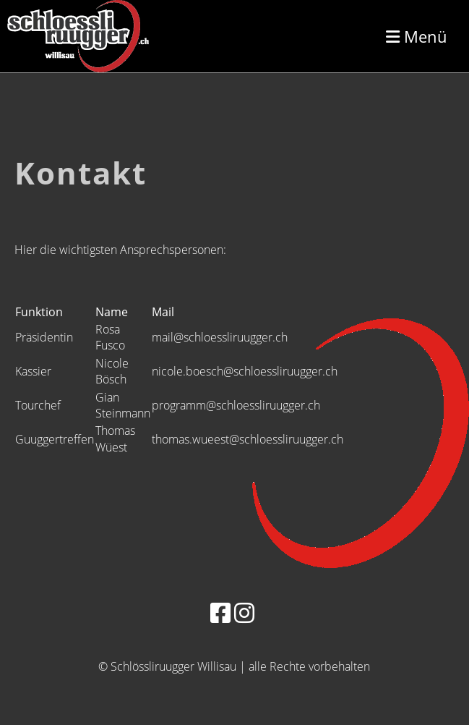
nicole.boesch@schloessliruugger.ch (244, 371)
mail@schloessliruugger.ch (220, 337)
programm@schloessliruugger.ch (236, 405)
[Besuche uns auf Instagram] (244, 612)
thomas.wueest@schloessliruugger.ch (247, 439)
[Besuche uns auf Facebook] (220, 612)
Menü (416, 36)
